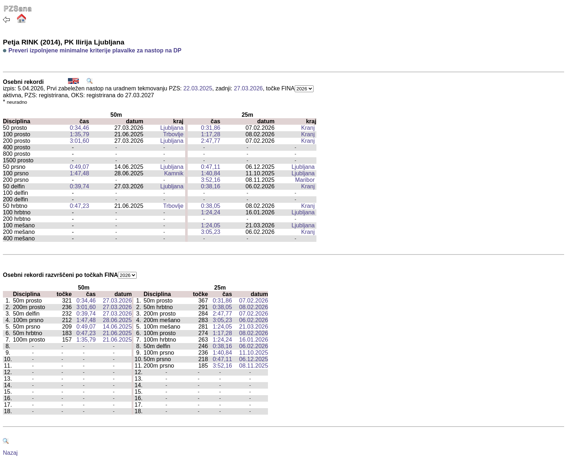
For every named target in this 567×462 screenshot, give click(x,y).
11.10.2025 (253, 353)
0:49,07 (79, 167)
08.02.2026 (253, 307)
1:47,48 (79, 173)
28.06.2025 (117, 320)
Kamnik (173, 173)
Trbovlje (173, 134)
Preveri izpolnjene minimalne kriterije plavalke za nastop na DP (94, 50)
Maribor (305, 180)
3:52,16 (210, 180)
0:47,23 (79, 206)
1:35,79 (79, 134)
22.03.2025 (197, 88)
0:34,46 (79, 128)
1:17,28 (210, 134)
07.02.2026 (253, 301)
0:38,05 (210, 206)
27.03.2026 (248, 88)
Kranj (308, 128)
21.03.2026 (253, 327)
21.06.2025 (117, 333)
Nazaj (10, 453)
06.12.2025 (253, 359)
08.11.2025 (253, 366)
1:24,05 (210, 225)
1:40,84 (210, 173)
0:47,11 (210, 167)
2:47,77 (210, 141)
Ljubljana (171, 128)
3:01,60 (79, 141)
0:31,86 (210, 128)
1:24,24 (210, 212)
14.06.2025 (117, 327)
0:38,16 (210, 186)
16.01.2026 (253, 340)
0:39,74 (79, 186)
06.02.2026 (253, 320)
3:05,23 (210, 232)
